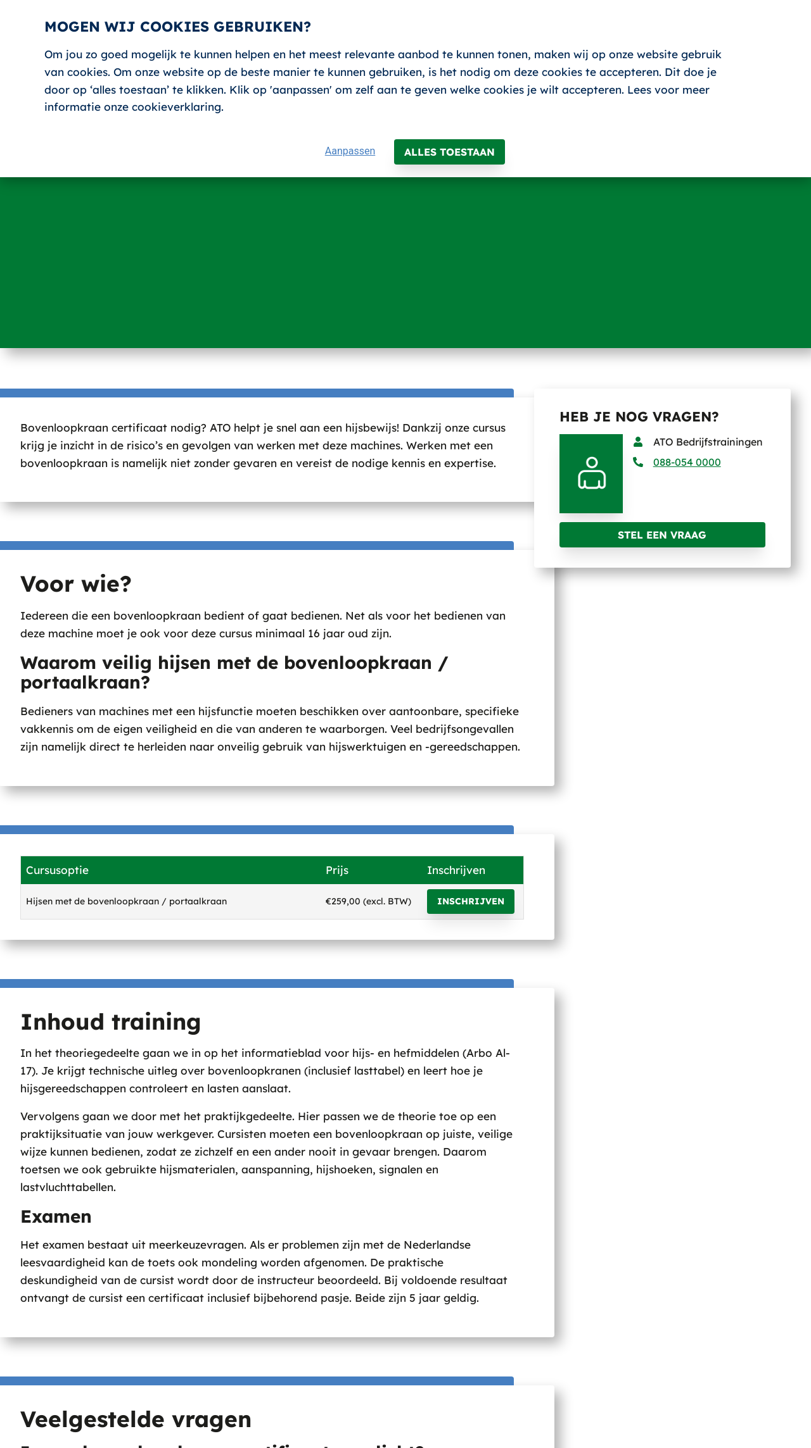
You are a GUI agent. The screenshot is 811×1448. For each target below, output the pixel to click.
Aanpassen (350, 151)
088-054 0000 (687, 462)
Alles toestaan (449, 152)
